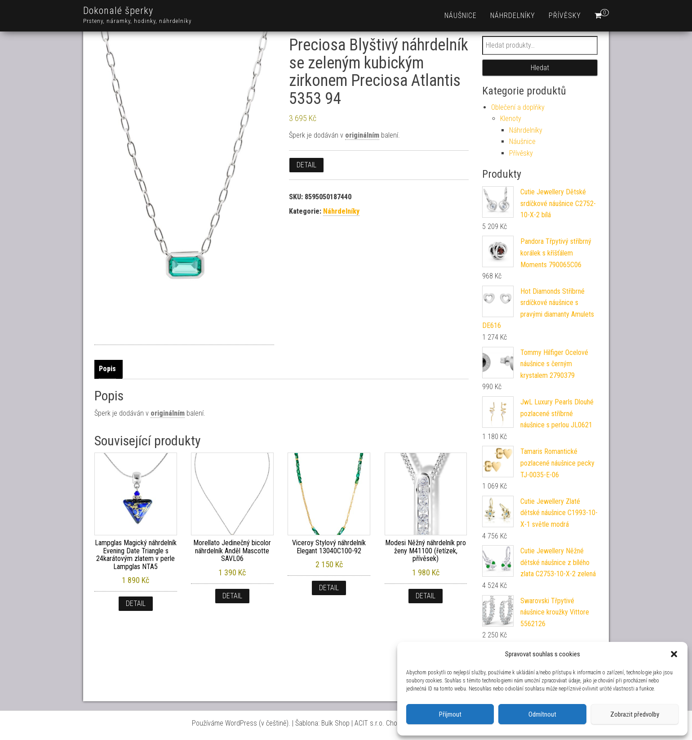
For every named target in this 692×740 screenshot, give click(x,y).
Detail (306, 165)
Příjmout (450, 714)
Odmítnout (542, 714)
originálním (362, 135)
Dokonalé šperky (118, 10)
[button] (674, 654)
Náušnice (460, 15)
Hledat (540, 67)
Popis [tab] (107, 368)
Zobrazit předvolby (634, 714)
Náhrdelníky (512, 15)
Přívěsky (565, 15)
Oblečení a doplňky (518, 107)
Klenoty (510, 118)
